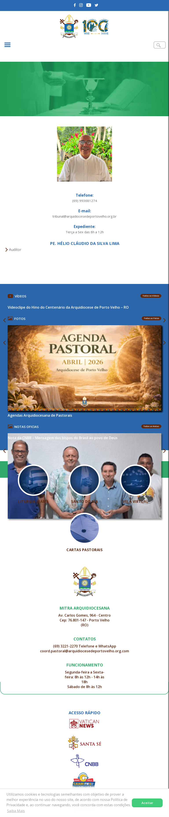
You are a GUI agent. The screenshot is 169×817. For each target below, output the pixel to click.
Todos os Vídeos (151, 295)
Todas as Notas (151, 426)
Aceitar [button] (147, 803)
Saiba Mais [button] (16, 810)
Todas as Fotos (151, 318)
